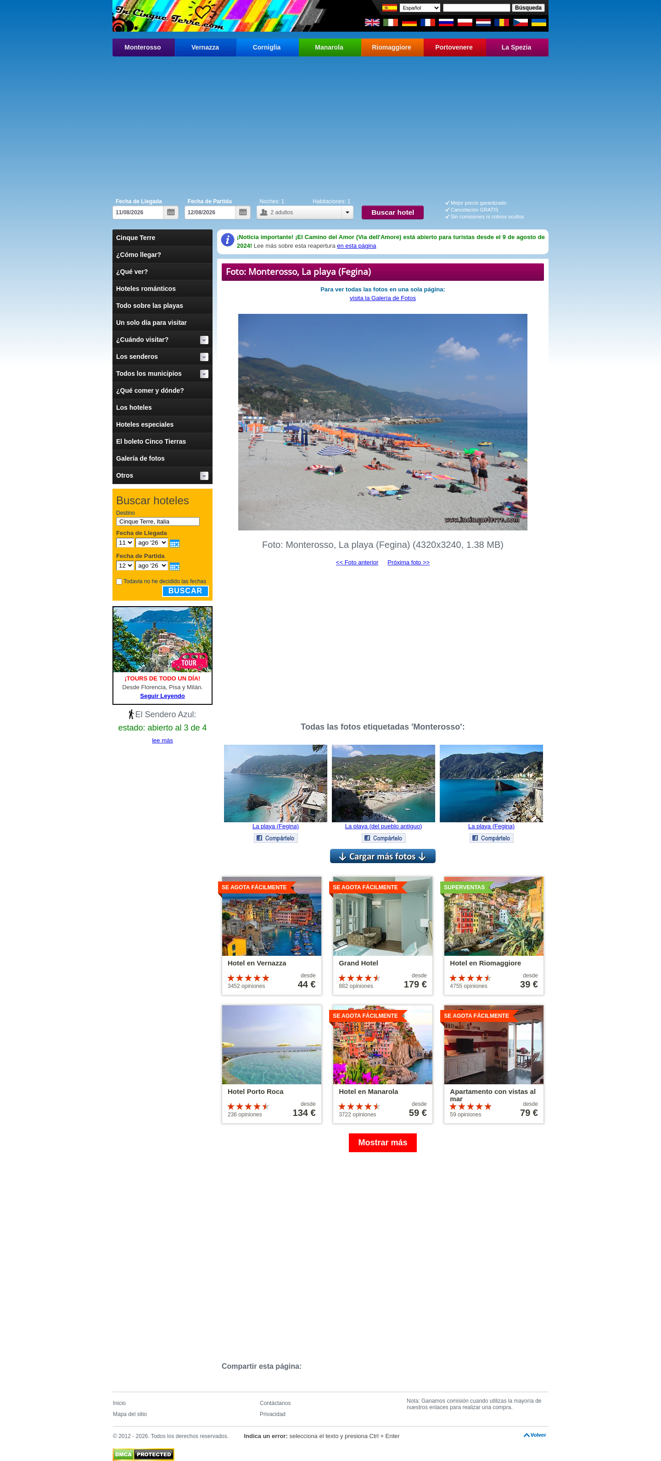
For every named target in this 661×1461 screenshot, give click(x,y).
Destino (125, 513)
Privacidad (273, 1414)
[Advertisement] (330, 125)
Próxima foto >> (408, 562)
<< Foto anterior (357, 562)
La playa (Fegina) (275, 826)
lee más (162, 740)
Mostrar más (382, 1142)
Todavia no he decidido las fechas (164, 581)
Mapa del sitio (130, 1414)
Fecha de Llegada (139, 201)
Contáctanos (275, 1403)
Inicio (119, 1403)
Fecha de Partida (210, 201)
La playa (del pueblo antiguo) (383, 826)
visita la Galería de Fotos (383, 298)
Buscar (185, 591)
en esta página (356, 245)
